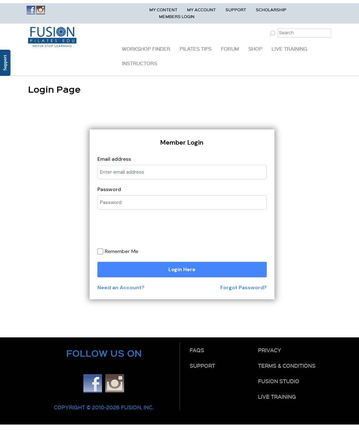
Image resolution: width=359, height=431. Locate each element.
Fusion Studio (278, 381)
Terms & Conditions (286, 365)
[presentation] (156, 231)
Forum (230, 49)
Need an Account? (121, 287)
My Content (163, 9)
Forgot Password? (243, 287)
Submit (273, 33)
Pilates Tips (196, 49)
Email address (114, 159)
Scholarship (271, 9)
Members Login (176, 16)
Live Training (289, 49)
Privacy (269, 350)
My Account (201, 9)
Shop (255, 49)
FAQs (197, 350)
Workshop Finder (146, 49)
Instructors (139, 63)
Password (109, 189)
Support (235, 9)
